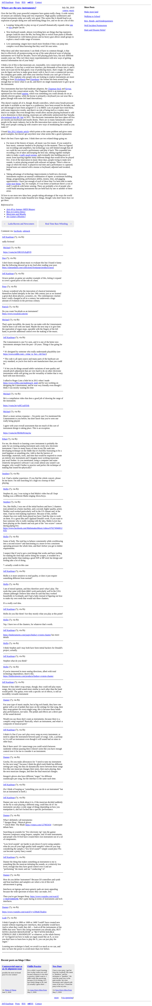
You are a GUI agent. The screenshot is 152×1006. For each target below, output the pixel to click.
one (71, 25)
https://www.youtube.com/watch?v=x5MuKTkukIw (24, 912)
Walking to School (92, 16)
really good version (28, 155)
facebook (18, 231)
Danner (6, 700)
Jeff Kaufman (7, 2)
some (8, 184)
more (56, 998)
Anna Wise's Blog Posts (38, 990)
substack (26, 231)
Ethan (4, 439)
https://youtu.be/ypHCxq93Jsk (16, 405)
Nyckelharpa (20, 79)
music (71, 10)
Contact (38, 2)
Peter (4, 286)
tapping (25, 93)
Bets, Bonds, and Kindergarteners (98, 21)
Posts (17, 2)
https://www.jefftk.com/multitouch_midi (20, 383)
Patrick (5, 307)
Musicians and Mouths (16, 214)
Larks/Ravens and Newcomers (19, 224)
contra (65, 10)
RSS (23, 2)
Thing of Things (10, 990)
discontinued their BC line (12, 117)
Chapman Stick (54, 89)
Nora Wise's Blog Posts (63, 990)
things (18, 184)
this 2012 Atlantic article (18, 131)
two (10, 27)
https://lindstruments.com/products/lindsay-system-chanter (28, 676)
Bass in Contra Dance (15, 212)
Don (4, 258)
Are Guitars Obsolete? (16, 216)
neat (13, 184)
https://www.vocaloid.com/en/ (15, 314)
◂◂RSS (30, 2)
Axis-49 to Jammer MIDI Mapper (20, 209)
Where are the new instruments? (18, 7)
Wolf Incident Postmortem (95, 25)
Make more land (91, 12)
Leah (4, 918)
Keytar (68, 89)
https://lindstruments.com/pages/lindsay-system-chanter (27, 635)
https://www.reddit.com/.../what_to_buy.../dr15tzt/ (24, 354)
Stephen (5, 473)
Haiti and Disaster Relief (94, 30)
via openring (67, 998)
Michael (6, 247)
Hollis (5, 489)
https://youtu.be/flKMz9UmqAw (17, 433)
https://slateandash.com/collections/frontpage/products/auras (28, 267)
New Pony (57, 966)
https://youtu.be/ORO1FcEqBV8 (17, 252)
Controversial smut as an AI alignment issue (12, 967)
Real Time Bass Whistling (58, 224)
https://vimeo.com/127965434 (38, 825)
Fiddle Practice (34, 966)
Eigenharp (34, 79)
